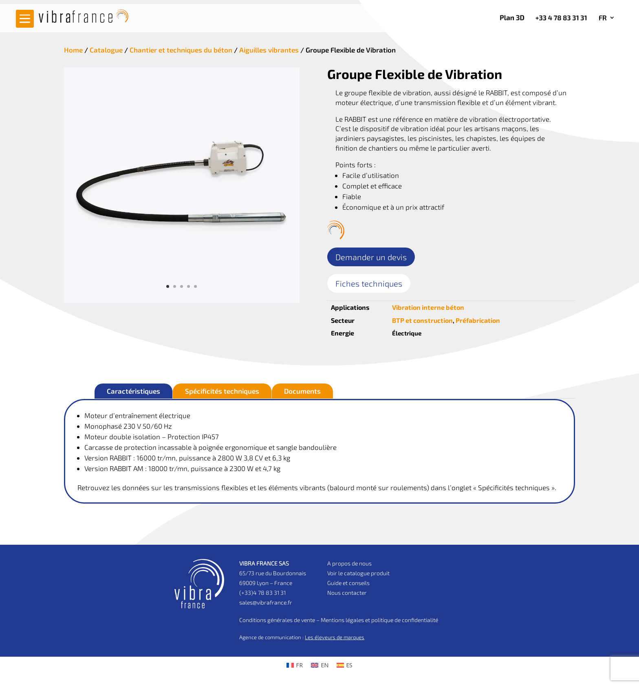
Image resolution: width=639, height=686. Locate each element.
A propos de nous (349, 563)
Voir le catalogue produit (358, 573)
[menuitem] (607, 19)
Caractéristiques (133, 391)
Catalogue (106, 50)
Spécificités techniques (222, 391)
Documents (302, 391)
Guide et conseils (348, 582)
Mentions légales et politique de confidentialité (379, 619)
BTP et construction (422, 320)
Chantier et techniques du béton (181, 50)
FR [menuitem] (299, 665)
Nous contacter (347, 592)
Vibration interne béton (428, 307)
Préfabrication (478, 320)
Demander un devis (371, 257)
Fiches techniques (368, 283)
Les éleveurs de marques (334, 637)
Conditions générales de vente (277, 619)
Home (73, 50)
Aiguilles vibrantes (269, 50)
